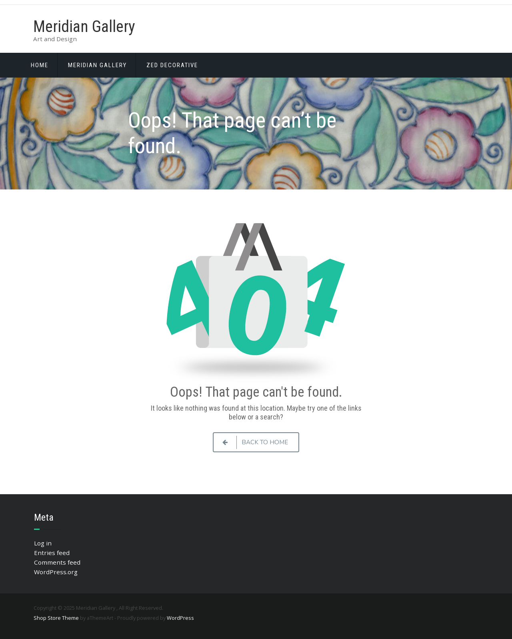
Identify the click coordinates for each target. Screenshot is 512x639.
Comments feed (57, 562)
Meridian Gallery (84, 26)
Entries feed (52, 553)
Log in (43, 543)
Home (39, 65)
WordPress (180, 617)
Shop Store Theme (56, 617)
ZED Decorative (172, 65)
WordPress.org (56, 572)
